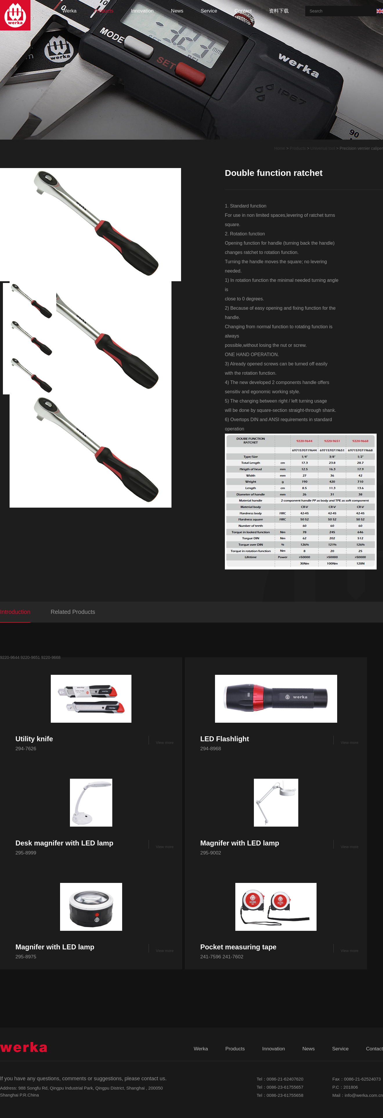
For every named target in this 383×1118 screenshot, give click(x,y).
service (209, 11)
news (177, 11)
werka (69, 11)
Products (298, 148)
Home (279, 148)
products (103, 11)
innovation (142, 11)
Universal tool (322, 148)
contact (243, 11)
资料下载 (279, 11)
